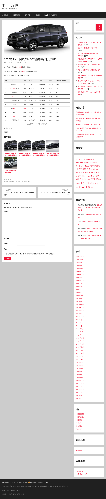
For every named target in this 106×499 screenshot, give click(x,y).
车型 (20, 67)
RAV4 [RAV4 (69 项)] (93, 160)
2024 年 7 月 (80, 314)
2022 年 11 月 (80, 374)
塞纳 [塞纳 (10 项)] (97, 169)
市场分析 (5, 15)
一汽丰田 (13, 116)
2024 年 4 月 (80, 323)
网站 (5, 249)
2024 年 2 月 (80, 329)
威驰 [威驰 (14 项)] (81, 172)
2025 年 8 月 (80, 274)
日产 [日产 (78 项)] (97, 173)
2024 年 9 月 (80, 307)
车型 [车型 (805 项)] (82, 182)
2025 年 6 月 (80, 280)
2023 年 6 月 (80, 353)
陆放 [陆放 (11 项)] (77, 187)
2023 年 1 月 (79, 368)
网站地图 (79, 450)
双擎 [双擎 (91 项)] (84, 169)
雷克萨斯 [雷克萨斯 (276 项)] (83, 186)
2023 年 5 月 (80, 356)
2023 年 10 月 (80, 341)
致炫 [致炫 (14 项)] (100, 179)
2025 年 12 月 (80, 262)
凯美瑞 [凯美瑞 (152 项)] (97, 166)
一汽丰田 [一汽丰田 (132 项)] (79, 163)
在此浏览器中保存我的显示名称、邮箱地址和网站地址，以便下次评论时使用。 (30, 254)
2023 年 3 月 (80, 362)
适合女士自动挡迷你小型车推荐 (87, 48)
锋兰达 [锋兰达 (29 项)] (92, 183)
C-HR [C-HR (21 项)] (80, 159)
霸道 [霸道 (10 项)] (92, 187)
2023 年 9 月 (80, 344)
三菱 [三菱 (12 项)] (85, 162)
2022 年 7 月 (80, 386)
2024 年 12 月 (80, 298)
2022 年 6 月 (80, 389)
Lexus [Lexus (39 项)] (85, 160)
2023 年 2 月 (80, 365)
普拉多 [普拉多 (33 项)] (84, 176)
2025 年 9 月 (80, 271)
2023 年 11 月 (80, 338)
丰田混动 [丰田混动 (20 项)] (88, 162)
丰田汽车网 (10, 5)
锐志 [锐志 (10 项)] (95, 183)
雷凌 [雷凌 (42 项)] (89, 187)
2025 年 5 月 (80, 283)
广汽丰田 (13, 96)
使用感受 (27, 15)
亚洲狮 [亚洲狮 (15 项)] (82, 166)
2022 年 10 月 (80, 377)
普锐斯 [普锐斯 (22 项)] (88, 176)
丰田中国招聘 (16, 15)
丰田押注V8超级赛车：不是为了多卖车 (88, 124)
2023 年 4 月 (80, 359)
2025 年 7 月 (80, 277)
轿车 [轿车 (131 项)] (87, 183)
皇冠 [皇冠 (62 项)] (97, 179)
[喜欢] (6, 132)
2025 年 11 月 (80, 265)
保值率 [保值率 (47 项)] (91, 166)
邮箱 (6, 244)
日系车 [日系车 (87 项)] (78, 176)
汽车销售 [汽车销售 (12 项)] (89, 179)
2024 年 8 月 (80, 311)
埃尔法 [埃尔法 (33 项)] (93, 169)
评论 (6, 212)
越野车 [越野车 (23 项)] (78, 183)
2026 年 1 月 (80, 259)
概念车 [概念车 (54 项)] (97, 176)
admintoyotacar (23, 63)
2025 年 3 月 (80, 289)
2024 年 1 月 (79, 332)
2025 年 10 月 (80, 268)
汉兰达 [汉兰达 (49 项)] (84, 179)
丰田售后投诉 (80, 417)
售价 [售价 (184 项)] (88, 169)
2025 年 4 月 (80, 286)
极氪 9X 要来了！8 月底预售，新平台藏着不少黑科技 (90, 207)
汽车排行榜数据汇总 (50, 15)
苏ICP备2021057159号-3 (20, 482)
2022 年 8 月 (80, 383)
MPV (17, 67)
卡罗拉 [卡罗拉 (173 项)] (79, 169)
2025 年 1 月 (79, 295)
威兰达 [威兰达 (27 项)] (78, 172)
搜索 (77, 23)
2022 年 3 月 (80, 398)
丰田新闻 (37, 15)
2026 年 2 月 (80, 256)
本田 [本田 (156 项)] (92, 176)
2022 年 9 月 (80, 380)
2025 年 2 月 (80, 292)
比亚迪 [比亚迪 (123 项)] (78, 179)
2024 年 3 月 (80, 326)
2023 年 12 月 (80, 335)
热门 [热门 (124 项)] (93, 179)
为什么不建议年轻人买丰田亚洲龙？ (89, 70)
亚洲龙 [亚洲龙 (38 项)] (87, 166)
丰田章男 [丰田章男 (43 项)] (94, 163)
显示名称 (7, 238)
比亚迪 (12, 88)
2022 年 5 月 (80, 392)
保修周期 (79, 426)
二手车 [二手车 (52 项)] (78, 166)
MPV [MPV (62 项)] (89, 160)
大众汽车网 (79, 471)
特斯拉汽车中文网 (81, 474)
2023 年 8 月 (80, 347)
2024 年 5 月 (80, 320)
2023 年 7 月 (80, 350)
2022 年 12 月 (80, 371)
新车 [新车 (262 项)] (93, 172)
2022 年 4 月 (80, 395)
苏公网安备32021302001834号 (38, 482)
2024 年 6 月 (80, 317)
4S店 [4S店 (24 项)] (77, 159)
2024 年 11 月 (80, 301)
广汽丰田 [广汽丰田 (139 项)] (87, 172)
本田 (14, 108)
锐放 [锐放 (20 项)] (98, 183)
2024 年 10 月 (80, 304)
